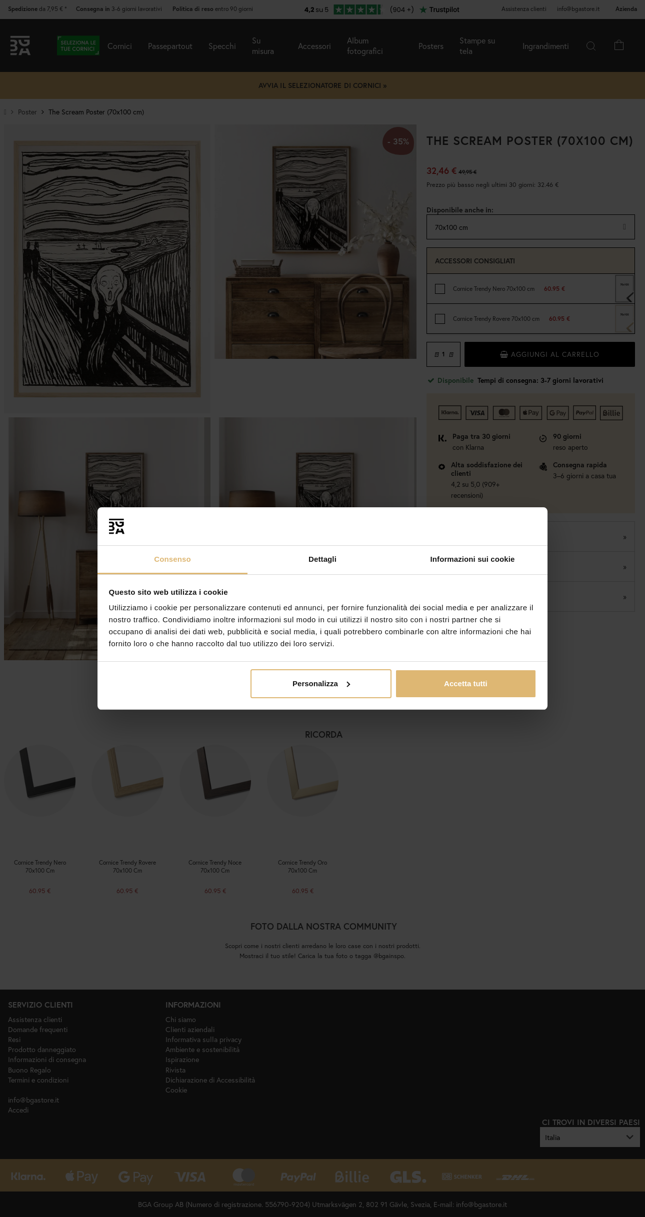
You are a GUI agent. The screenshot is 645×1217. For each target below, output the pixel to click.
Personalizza (321, 683)
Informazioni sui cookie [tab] (472, 559)
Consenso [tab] (172, 559)
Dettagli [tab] (322, 559)
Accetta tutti (466, 683)
